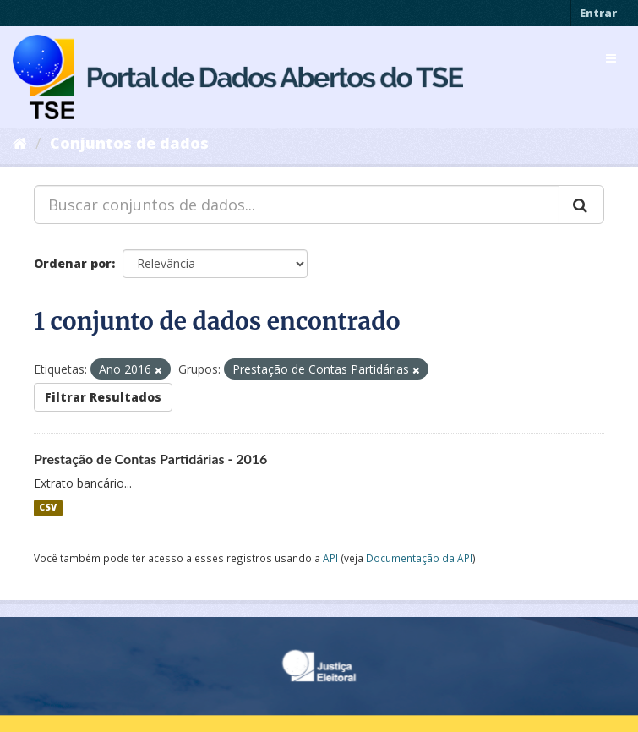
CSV (48, 508)
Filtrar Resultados (103, 397)
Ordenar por (73, 263)
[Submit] (581, 204)
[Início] (20, 143)
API (330, 558)
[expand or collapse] (611, 58)
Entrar (598, 12)
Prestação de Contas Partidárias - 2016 (150, 459)
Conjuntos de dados (129, 143)
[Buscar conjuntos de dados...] (296, 204)
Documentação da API (419, 558)
